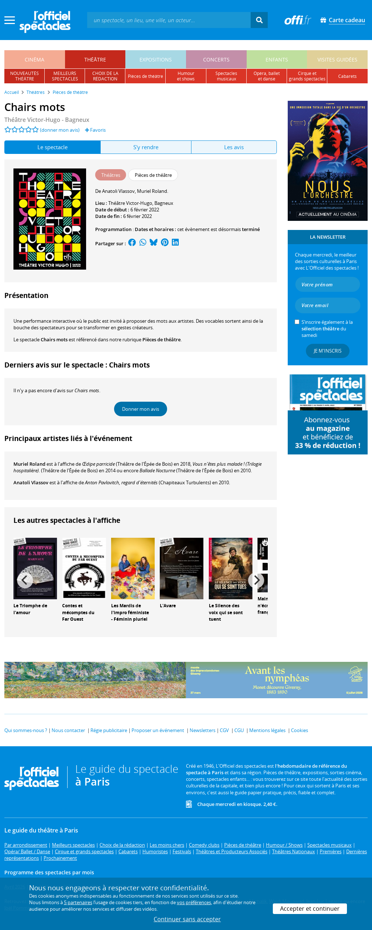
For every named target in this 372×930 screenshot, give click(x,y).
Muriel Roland (29, 464)
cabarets (347, 76)
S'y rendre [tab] (145, 147)
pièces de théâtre (145, 76)
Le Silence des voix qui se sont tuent (226, 613)
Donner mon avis (140, 409)
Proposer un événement (158, 730)
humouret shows (186, 76)
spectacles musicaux (226, 76)
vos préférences (194, 902)
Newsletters (202, 730)
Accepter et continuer (310, 909)
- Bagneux (46, 120)
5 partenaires (78, 902)
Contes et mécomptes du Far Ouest (78, 613)
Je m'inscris (327, 350)
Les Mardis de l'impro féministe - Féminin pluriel (130, 613)
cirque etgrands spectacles (307, 76)
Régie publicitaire (108, 730)
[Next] (256, 580)
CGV (224, 730)
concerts (216, 59)
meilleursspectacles (65, 76)
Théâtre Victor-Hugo (130, 203)
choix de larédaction (105, 76)
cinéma (34, 59)
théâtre (95, 59)
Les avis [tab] (234, 147)
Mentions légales (267, 730)
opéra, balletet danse (267, 76)
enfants (277, 59)
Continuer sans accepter (187, 919)
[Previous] (25, 580)
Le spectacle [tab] (52, 147)
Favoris (95, 130)
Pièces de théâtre (161, 339)
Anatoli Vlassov (30, 482)
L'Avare (168, 606)
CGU (239, 730)
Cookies (299, 730)
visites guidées (337, 59)
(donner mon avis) (60, 130)
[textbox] (169, 20)
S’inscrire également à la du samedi (327, 328)
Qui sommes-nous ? (25, 730)
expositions (156, 59)
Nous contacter (68, 730)
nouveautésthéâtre (24, 76)
